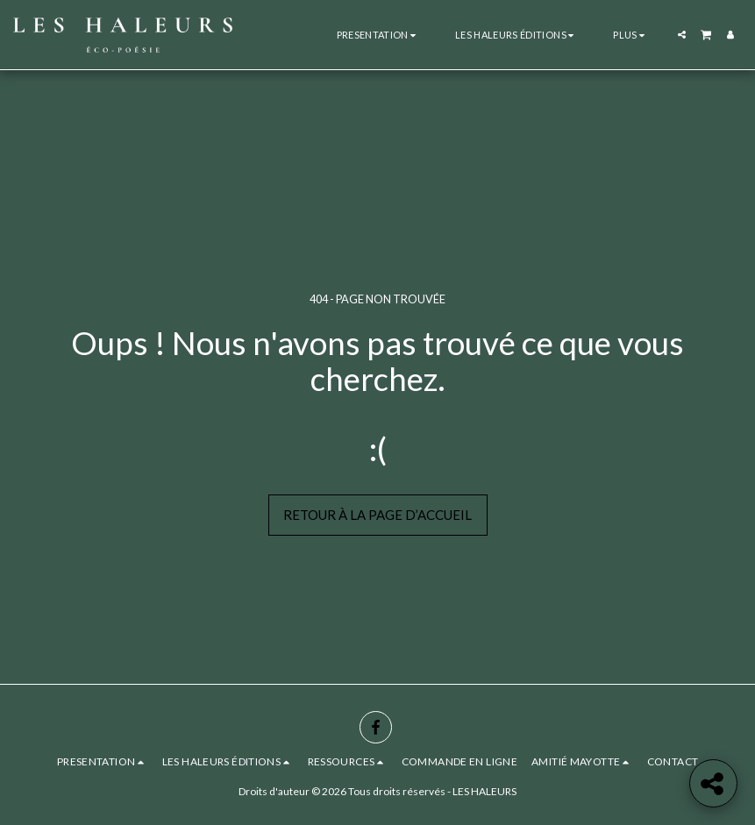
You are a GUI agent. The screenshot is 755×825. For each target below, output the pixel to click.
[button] (378, 35)
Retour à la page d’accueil (377, 515)
